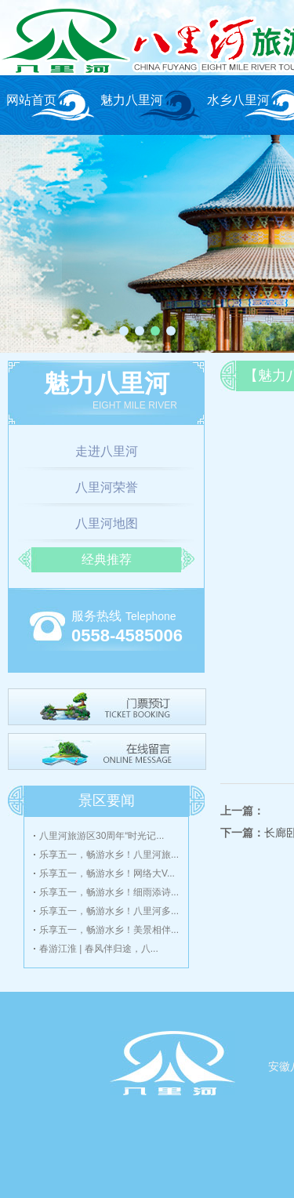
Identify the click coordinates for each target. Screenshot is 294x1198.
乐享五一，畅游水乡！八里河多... (109, 911)
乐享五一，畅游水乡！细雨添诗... (109, 892)
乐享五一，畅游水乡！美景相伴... (109, 929)
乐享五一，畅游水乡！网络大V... (107, 873)
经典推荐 (107, 559)
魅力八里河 (131, 100)
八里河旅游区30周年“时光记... (101, 835)
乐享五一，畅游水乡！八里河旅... (109, 854)
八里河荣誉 (106, 487)
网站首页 (31, 100)
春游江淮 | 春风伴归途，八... (98, 948)
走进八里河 (106, 451)
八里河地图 (106, 523)
